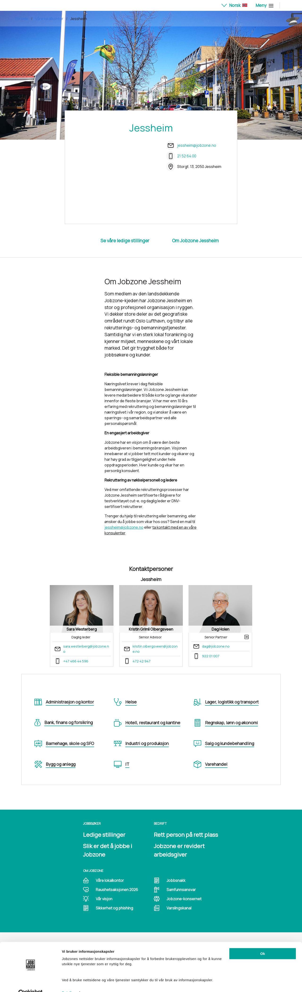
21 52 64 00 (186, 156)
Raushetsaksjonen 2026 (117, 889)
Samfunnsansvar (181, 889)
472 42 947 (142, 661)
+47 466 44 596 (75, 661)
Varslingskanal (179, 908)
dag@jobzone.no (216, 646)
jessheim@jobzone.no (196, 145)
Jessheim (78, 18)
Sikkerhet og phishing (114, 908)
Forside (21, 18)
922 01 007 (210, 656)
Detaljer (68, 983)
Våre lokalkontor (49, 18)
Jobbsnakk (176, 880)
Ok (262, 943)
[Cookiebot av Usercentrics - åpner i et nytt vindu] (30, 982)
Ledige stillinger (104, 834)
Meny (264, 5)
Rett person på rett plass (186, 834)
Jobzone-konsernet (184, 898)
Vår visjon (104, 898)
